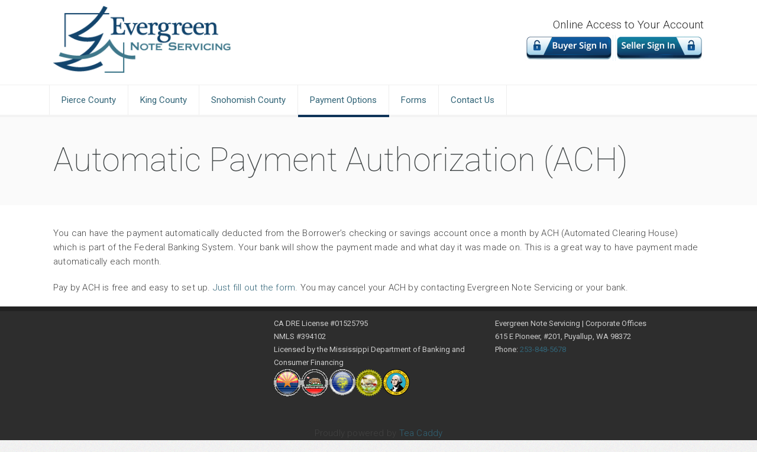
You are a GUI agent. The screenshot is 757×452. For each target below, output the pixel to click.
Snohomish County (248, 100)
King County (163, 100)
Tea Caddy (421, 433)
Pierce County (89, 100)
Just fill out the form (254, 287)
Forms (413, 100)
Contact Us (472, 100)
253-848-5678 (543, 349)
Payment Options (343, 100)
